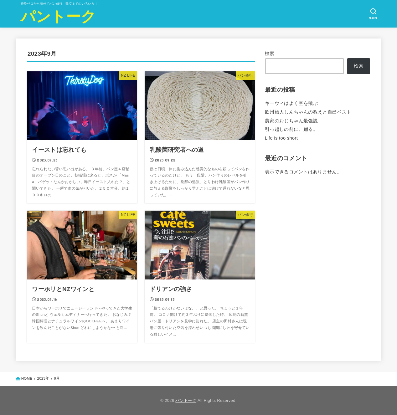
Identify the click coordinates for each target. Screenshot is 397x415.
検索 (270, 53)
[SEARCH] (373, 14)
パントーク (58, 16)
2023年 (43, 378)
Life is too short (281, 137)
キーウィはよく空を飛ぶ (291, 103)
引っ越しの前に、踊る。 (291, 129)
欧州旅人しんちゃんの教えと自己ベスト (308, 112)
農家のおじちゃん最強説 (291, 120)
